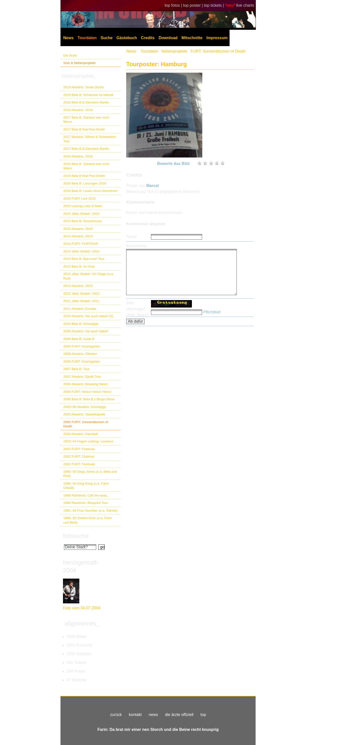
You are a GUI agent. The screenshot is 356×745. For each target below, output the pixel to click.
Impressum (217, 38)
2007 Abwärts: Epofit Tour (82, 376)
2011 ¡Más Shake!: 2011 (81, 301)
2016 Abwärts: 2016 (78, 156)
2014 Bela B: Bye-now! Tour (83, 259)
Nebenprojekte (174, 51)
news (153, 715)
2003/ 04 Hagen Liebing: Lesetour (88, 441)
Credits (148, 38)
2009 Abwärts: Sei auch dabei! (85, 331)
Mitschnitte (191, 38)
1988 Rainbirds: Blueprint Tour (85, 503)
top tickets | (214, 5)
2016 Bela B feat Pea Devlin (84, 176)
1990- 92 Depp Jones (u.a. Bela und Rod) (90, 474)
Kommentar (136, 246)
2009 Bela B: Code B (78, 339)
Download (168, 38)
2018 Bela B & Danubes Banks (86, 102)
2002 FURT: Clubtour (78, 456)
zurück (116, 715)
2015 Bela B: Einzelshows (82, 221)
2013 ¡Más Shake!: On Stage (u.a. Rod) (88, 276)
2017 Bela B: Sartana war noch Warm (86, 120)
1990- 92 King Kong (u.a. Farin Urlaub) (86, 486)
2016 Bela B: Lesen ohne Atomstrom (90, 191)
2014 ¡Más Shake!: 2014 (81, 251)
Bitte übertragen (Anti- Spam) (137, 309)
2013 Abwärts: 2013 (78, 286)
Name (131, 237)
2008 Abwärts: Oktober (80, 354)
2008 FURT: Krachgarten (81, 361)
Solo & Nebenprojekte (79, 63)
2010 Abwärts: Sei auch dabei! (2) (88, 316)
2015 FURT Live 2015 (79, 198)
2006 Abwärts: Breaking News (85, 384)
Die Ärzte (70, 55)
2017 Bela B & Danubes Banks (86, 149)
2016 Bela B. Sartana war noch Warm (86, 166)
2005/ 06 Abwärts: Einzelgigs (84, 407)
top (203, 715)
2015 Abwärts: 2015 (78, 229)
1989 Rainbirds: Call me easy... (86, 495)
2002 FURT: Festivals (79, 464)
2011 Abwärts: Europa (79, 308)
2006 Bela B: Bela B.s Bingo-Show (89, 399)
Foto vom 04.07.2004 (81, 608)
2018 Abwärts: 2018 (78, 110)
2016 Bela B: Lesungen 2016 (84, 183)
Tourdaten (87, 38)
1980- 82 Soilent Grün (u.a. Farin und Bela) (87, 520)
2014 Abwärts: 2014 (78, 236)
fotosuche (76, 535)
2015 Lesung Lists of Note (82, 206)
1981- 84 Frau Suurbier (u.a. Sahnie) (90, 510)
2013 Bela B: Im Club (79, 266)
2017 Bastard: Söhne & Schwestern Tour (89, 139)
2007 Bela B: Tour (76, 369)
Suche (107, 38)
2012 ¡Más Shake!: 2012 (81, 293)
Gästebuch (127, 38)
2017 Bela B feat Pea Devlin (84, 129)
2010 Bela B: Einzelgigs (80, 324)
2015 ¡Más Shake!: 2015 (81, 214)
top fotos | (174, 5)
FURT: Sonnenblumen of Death (217, 51)
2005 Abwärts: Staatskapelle (84, 414)
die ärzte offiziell (179, 715)
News (68, 38)
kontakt (135, 715)
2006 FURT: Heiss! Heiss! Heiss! (87, 392)
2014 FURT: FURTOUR (80, 244)
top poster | (193, 5)
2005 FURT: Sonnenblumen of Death (85, 424)
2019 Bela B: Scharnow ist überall (88, 95)
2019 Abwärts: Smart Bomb (83, 87)
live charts (245, 5)
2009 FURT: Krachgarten (81, 346)
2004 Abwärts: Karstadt (80, 434)
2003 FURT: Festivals (79, 449)
